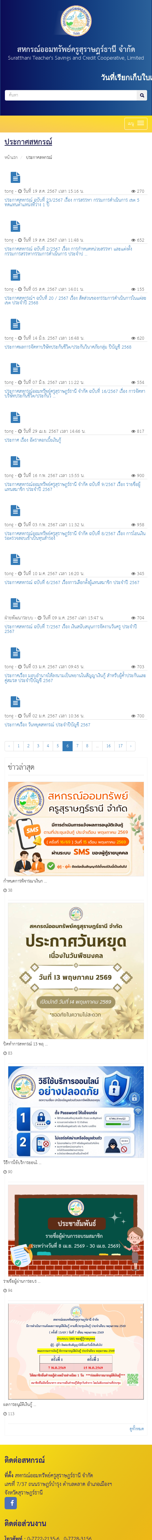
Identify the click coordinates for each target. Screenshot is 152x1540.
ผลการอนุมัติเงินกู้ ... (19, 1405)
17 (120, 746)
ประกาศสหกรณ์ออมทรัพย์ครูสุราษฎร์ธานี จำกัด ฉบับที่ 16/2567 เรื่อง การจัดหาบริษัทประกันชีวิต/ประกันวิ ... (75, 393)
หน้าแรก (11, 158)
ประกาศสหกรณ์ (39, 158)
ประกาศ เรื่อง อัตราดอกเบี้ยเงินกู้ (33, 440)
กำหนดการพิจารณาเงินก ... (25, 881)
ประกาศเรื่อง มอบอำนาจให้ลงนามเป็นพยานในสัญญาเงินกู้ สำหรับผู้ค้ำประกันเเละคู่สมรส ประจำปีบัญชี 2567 (75, 678)
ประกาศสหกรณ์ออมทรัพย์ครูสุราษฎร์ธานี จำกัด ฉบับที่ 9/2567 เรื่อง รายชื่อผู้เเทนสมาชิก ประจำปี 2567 (72, 486)
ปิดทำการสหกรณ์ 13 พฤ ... (25, 1044)
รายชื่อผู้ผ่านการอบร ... (21, 1281)
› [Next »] (130, 746)
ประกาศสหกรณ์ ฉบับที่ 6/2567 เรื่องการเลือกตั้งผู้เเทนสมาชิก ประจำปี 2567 (72, 582)
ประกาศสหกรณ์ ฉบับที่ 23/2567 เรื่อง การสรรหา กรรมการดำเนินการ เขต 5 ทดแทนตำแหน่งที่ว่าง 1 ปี (72, 202)
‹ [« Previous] (9, 746)
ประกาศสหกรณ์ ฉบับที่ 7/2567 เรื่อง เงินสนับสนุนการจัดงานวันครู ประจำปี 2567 (71, 629)
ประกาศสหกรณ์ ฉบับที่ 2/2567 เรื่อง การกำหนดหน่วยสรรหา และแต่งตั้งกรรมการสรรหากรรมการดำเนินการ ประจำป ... (68, 251)
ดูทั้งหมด (137, 1429)
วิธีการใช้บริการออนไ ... (22, 1163)
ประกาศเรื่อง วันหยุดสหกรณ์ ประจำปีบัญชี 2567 (47, 725)
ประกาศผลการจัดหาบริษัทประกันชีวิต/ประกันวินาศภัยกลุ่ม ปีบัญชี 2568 (68, 347)
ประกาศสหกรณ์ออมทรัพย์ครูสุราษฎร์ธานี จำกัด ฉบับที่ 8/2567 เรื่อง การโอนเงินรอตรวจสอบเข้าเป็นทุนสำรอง (75, 536)
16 (108, 746)
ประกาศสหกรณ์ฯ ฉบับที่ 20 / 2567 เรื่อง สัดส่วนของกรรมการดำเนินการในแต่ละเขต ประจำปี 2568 (75, 300)
